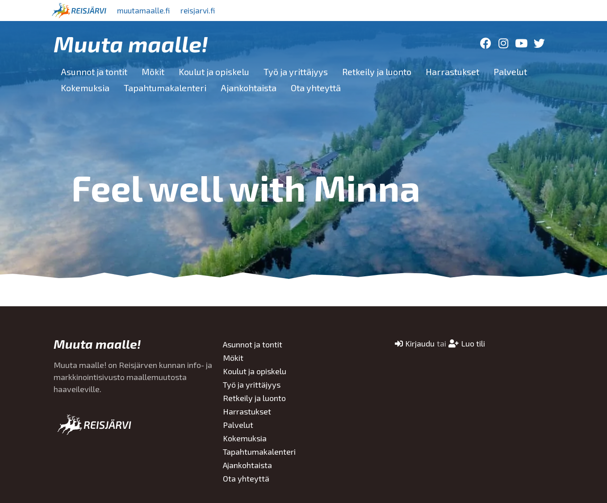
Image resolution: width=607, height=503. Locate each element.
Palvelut (510, 71)
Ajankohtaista (248, 87)
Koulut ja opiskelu (214, 71)
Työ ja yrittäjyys (296, 71)
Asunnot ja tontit (94, 71)
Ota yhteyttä (316, 87)
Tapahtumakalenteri (165, 87)
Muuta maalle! (131, 43)
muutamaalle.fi (146, 10)
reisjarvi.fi (205, 10)
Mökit (153, 71)
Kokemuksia (85, 87)
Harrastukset (452, 71)
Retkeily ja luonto (376, 71)
